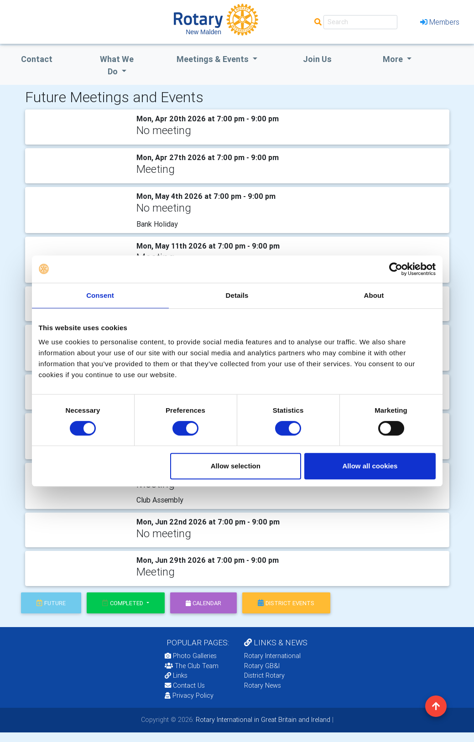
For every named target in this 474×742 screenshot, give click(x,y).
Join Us (317, 59)
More (394, 59)
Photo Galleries (191, 656)
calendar (203, 603)
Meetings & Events (213, 59)
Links (176, 675)
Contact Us (185, 685)
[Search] (360, 22)
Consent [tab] (100, 295)
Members (439, 21)
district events (286, 603)
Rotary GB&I (262, 666)
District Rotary (264, 675)
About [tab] (374, 295)
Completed (123, 603)
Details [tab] (237, 295)
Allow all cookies (370, 466)
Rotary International (272, 656)
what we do (117, 65)
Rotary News (262, 685)
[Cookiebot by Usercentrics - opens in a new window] (396, 269)
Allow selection (235, 466)
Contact (36, 59)
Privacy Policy (189, 695)
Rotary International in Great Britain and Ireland (262, 720)
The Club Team (192, 666)
